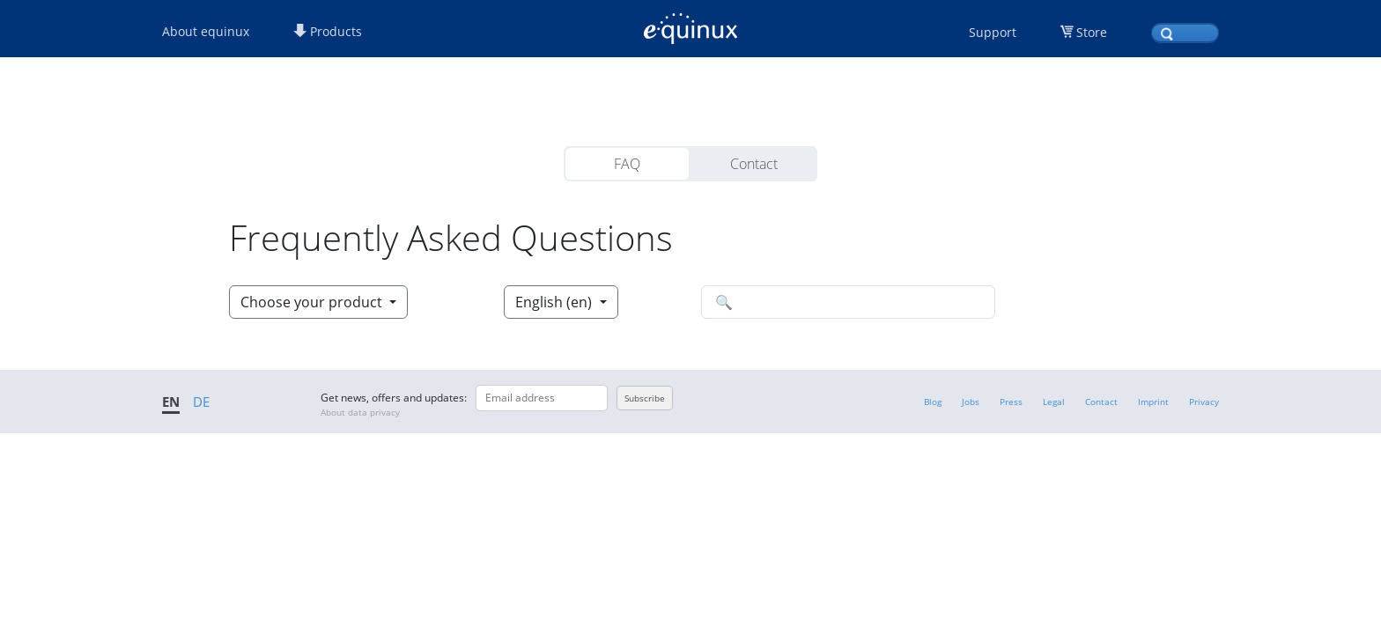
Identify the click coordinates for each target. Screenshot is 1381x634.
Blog (933, 401)
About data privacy (360, 412)
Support (992, 32)
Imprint (1153, 401)
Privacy (1204, 401)
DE (201, 401)
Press (1011, 401)
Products (327, 31)
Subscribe (644, 398)
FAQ (627, 163)
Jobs (970, 401)
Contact (754, 163)
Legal (1054, 401)
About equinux (205, 31)
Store (1091, 32)
